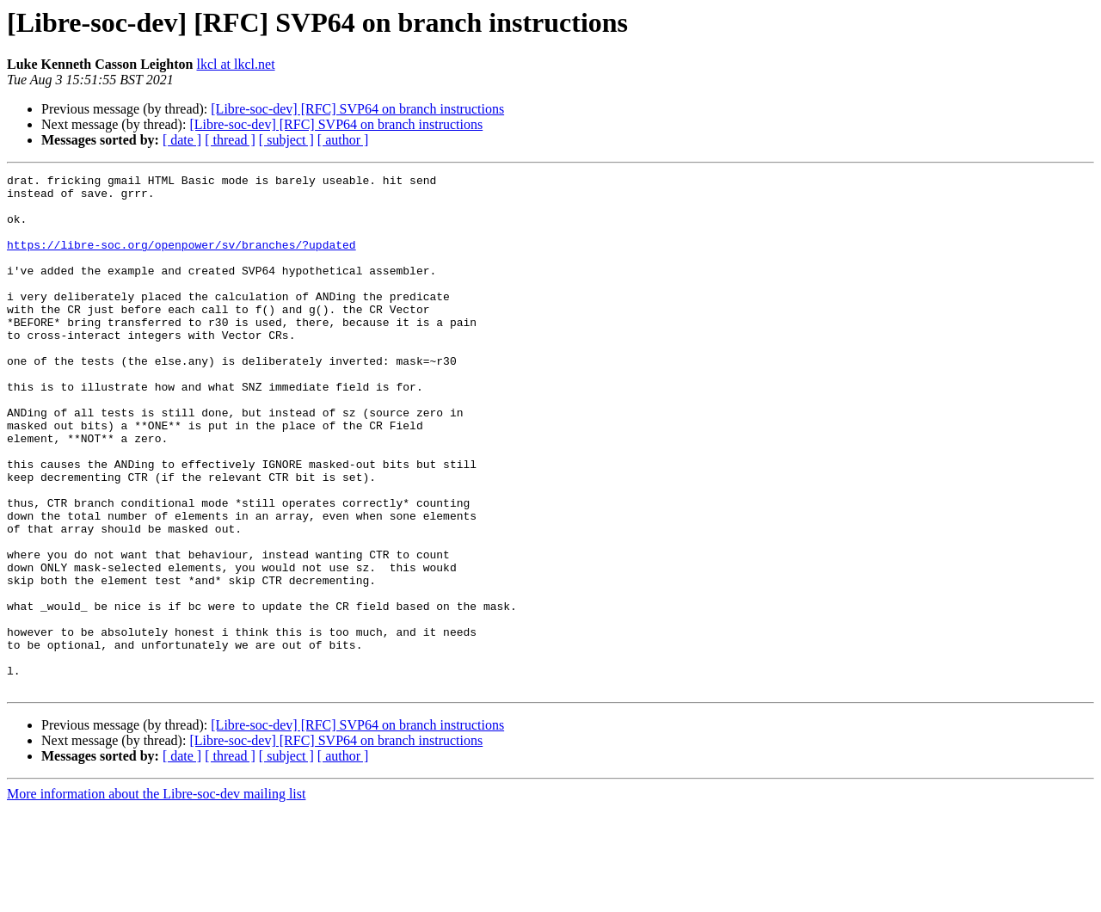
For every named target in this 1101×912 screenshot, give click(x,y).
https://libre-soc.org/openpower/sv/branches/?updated (181, 260)
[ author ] (343, 139)
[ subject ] (286, 139)
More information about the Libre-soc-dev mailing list (156, 897)
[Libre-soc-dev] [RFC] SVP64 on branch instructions (357, 109)
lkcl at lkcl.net (236, 64)
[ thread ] (230, 139)
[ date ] (182, 139)
